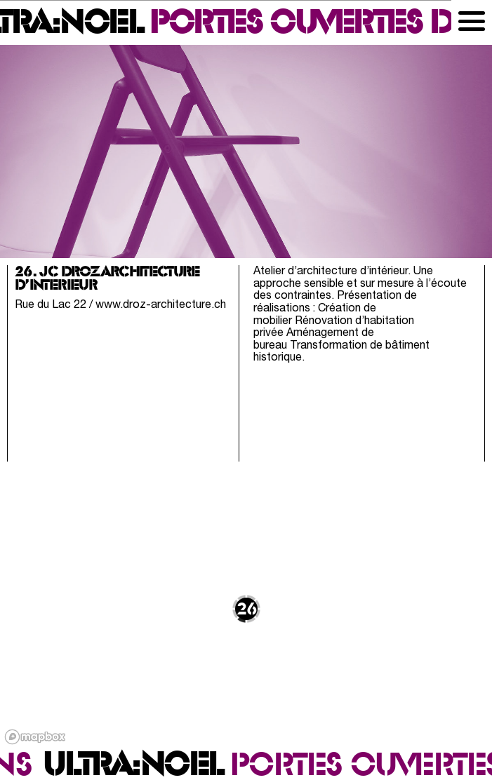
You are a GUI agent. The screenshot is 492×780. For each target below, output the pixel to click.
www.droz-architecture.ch (160, 305)
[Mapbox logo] (35, 737)
